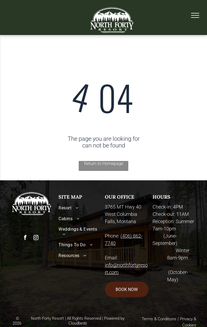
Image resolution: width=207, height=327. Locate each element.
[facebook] (25, 238)
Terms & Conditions (159, 319)
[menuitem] (80, 208)
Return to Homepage (103, 163)
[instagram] (36, 238)
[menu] (195, 15)
